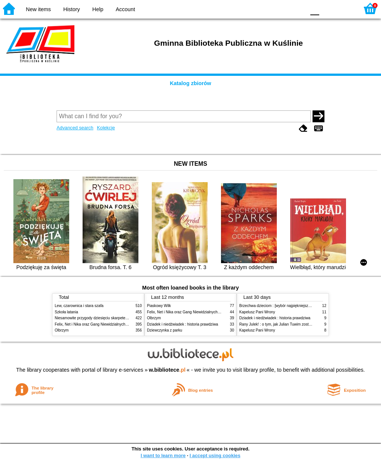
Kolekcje (106, 127)
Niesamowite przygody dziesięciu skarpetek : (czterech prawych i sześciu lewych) (122, 318)
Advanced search (75, 127)
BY (297, 8)
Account (125, 9)
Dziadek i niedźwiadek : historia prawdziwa (182, 324)
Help (97, 9)
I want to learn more (163, 455)
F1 (327, 8)
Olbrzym (62, 330)
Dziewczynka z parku (164, 330)
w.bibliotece (167, 370)
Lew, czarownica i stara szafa (79, 306)
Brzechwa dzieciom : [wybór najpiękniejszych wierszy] (284, 306)
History (71, 9)
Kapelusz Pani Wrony (257, 312)
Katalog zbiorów (190, 83)
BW (267, 8)
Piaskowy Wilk (159, 306)
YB (282, 8)
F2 (344, 8)
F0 (314, 8)
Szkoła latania (66, 312)
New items (38, 9)
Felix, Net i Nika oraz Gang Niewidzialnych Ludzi (95, 324)
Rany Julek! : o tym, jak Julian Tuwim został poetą (280, 324)
